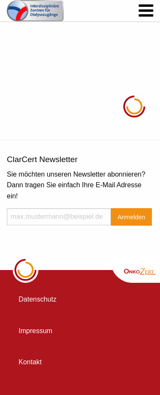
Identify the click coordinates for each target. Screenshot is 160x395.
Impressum (35, 330)
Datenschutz (38, 299)
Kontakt (30, 362)
